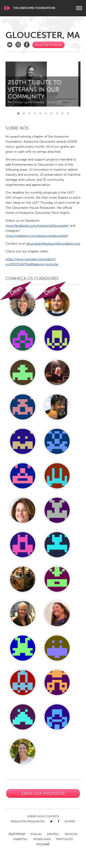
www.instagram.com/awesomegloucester (36, 236)
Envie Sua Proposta (48, 44)
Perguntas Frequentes (27, 821)
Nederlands (42, 839)
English (36, 834)
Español (53, 834)
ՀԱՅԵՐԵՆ (20, 839)
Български (17, 834)
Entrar (70, 821)
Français (71, 834)
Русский (43, 844)
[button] (18, 113)
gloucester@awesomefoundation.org (53, 243)
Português (64, 839)
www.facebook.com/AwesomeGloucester (37, 226)
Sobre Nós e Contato (43, 816)
